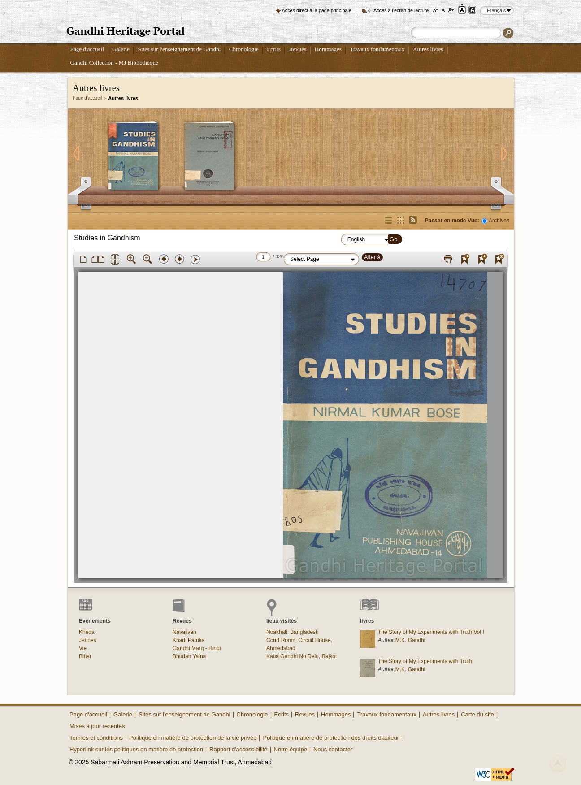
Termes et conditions (96, 737)
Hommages (328, 49)
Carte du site (477, 714)
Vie (83, 648)
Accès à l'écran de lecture (401, 10)
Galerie (121, 49)
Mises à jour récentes (97, 726)
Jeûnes (87, 640)
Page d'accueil (87, 49)
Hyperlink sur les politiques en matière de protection (136, 749)
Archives (499, 220)
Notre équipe (290, 749)
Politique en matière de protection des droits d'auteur (331, 737)
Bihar (85, 656)
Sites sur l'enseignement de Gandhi (179, 49)
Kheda (87, 632)
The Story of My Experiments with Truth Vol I (431, 632)
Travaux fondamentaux (377, 49)
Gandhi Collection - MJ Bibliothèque (114, 62)
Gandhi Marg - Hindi (197, 648)
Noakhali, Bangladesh (292, 632)
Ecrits (274, 49)
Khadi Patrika (188, 640)
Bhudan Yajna (189, 656)
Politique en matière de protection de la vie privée (192, 737)
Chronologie (244, 49)
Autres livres (428, 49)
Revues (297, 49)
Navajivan (184, 632)
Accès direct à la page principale (316, 10)
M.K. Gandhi (410, 640)
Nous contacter (332, 749)
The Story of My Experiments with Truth (425, 661)
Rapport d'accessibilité (238, 749)
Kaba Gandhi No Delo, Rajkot (301, 656)
